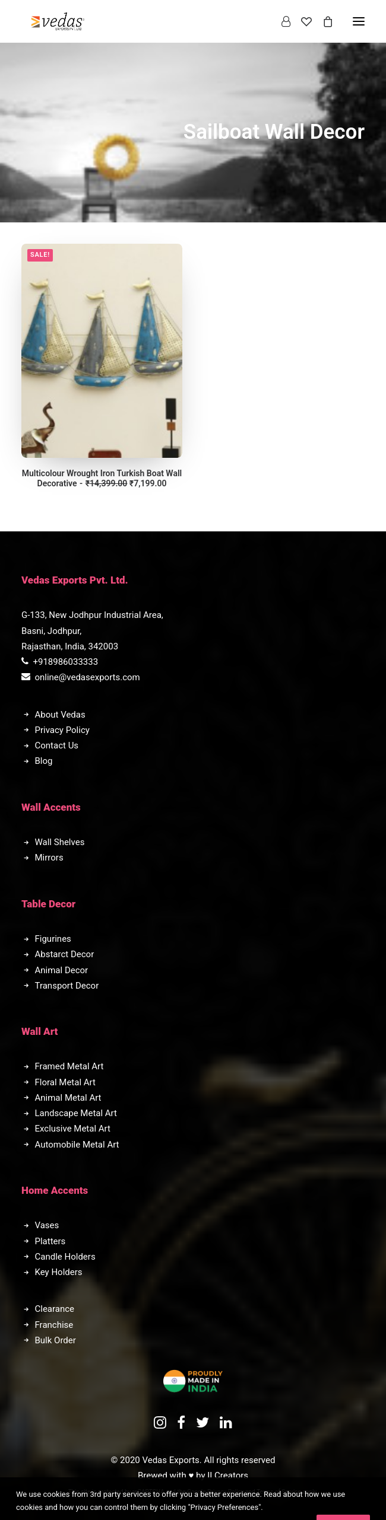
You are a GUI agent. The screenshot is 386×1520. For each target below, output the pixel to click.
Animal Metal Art (68, 1097)
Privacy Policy (62, 730)
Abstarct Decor (64, 954)
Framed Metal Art (69, 1066)
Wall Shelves (60, 842)
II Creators (227, 1475)
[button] (101, 350)
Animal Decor (61, 970)
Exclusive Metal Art (72, 1128)
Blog (44, 761)
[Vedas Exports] (57, 21)
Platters (50, 1241)
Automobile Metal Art (77, 1144)
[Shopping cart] (322, 21)
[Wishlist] (301, 21)
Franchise (54, 1325)
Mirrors (49, 857)
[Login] (280, 21)
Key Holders (59, 1272)
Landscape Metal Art (76, 1113)
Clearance (55, 1309)
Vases (47, 1225)
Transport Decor (67, 985)
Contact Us (57, 745)
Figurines (53, 938)
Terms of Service (279, 1492)
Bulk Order (55, 1340)
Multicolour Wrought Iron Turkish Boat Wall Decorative (102, 478)
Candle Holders (65, 1256)
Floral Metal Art (65, 1082)
